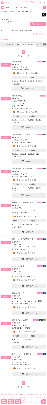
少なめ (22, 339)
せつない (15, 120)
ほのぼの (39, 120)
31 (36, 1)
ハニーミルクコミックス (27, 210)
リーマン (17, 84)
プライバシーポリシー (9, 397)
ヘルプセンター (41, 394)
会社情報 (4, 394)
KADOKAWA (21, 101)
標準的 (22, 224)
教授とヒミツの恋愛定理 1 (22, 203)
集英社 (19, 298)
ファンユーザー (38, 24)
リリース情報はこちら (37, 397)
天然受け (31, 120)
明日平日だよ (17, 62)
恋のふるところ (18, 293)
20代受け (31, 81)
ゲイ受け (37, 224)
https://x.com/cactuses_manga (22, 30)
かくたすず (16, 64)
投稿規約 (30, 394)
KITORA (21, 103)
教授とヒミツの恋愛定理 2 (22, 239)
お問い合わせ (23, 397)
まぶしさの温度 (18, 266)
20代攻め (39, 81)
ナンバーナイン (22, 67)
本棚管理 (5, 64)
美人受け (23, 81)
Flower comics (23, 274)
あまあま (15, 81)
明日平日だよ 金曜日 (20, 320)
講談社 (19, 208)
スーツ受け (17, 156)
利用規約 (22, 394)
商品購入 (27, 88)
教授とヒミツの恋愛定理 (21, 354)
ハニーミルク (23, 362)
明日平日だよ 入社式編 (21, 135)
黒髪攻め (17, 123)
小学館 (19, 271)
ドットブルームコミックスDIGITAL (30, 301)
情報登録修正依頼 (38, 34)
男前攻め (29, 224)
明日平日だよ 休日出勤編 (22, 168)
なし (37, 154)
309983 (30, 1)
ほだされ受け (18, 227)
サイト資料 (13, 394)
